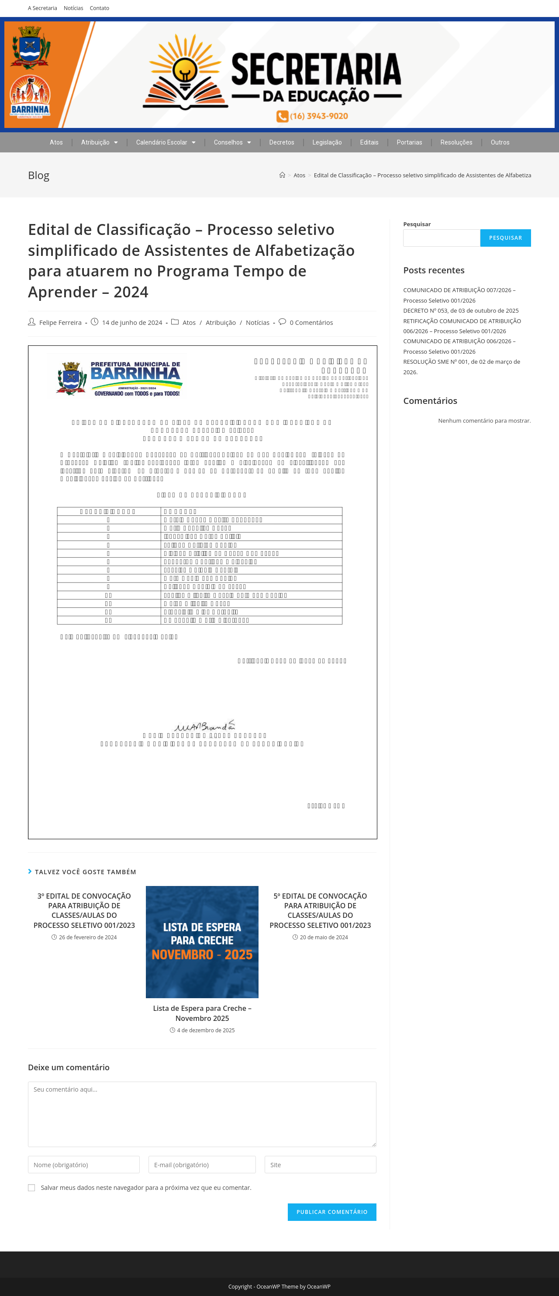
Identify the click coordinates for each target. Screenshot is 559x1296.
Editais (369, 142)
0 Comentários (311, 322)
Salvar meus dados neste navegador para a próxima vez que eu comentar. (146, 1187)
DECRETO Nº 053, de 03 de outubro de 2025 (461, 310)
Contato (100, 8)
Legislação (327, 142)
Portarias (409, 142)
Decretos (281, 142)
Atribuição (99, 142)
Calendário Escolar (166, 142)
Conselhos (232, 142)
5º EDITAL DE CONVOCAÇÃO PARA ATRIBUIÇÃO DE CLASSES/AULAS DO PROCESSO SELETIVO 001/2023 (320, 910)
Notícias (73, 8)
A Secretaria (42, 8)
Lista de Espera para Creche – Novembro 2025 (202, 1013)
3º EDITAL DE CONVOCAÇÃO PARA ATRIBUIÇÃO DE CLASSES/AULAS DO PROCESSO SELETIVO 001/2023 (84, 910)
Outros (500, 142)
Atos (56, 142)
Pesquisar (417, 224)
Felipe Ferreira (60, 322)
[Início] (282, 175)
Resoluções (457, 142)
